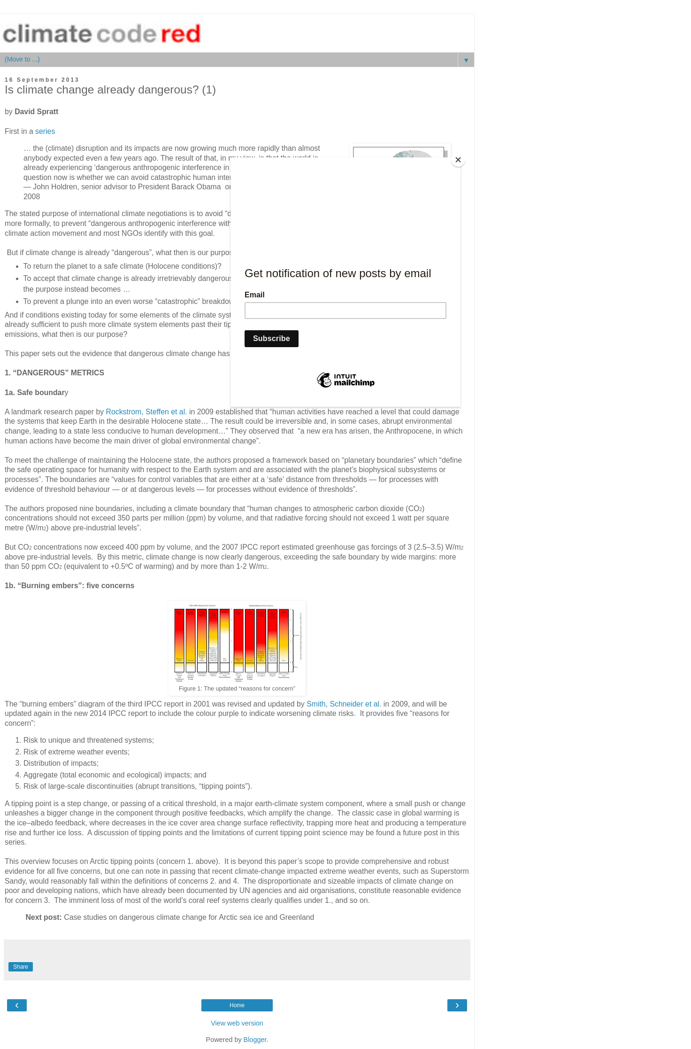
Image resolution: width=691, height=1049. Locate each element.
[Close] (458, 160)
